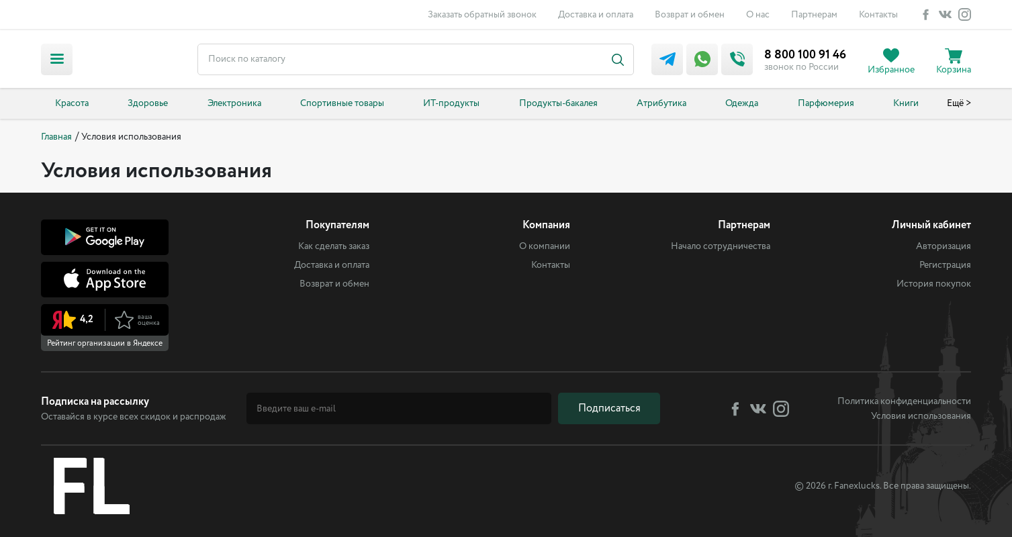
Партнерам (814, 14)
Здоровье (148, 103)
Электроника (234, 103)
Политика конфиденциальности (904, 401)
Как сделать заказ (333, 246)
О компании (544, 246)
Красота (72, 103)
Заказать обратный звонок (482, 14)
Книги (906, 103)
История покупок (933, 284)
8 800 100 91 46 (805, 55)
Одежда (741, 103)
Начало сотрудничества (720, 246)
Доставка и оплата (595, 14)
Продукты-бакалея (558, 103)
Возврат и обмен (690, 14)
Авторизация (943, 246)
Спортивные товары (342, 103)
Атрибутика (661, 103)
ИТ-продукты (451, 103)
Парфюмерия (826, 103)
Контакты (878, 14)
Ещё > (959, 103)
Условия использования (921, 416)
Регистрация (945, 265)
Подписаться (609, 408)
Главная (56, 137)
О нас (758, 14)
